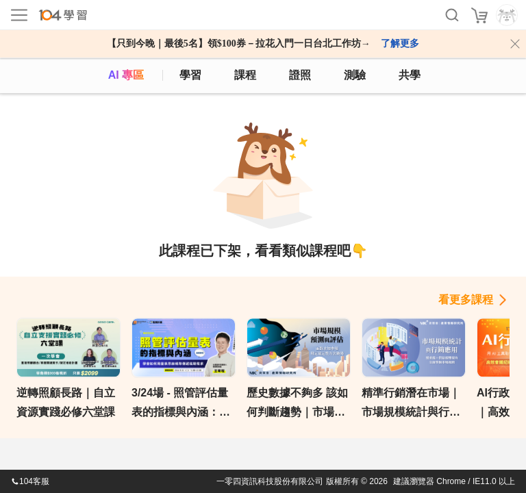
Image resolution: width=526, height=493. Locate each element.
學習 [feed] (190, 75)
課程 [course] (245, 75)
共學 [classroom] (410, 75)
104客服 (30, 481)
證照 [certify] (300, 75)
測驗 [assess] (355, 75)
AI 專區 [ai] (126, 75)
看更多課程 (465, 299)
